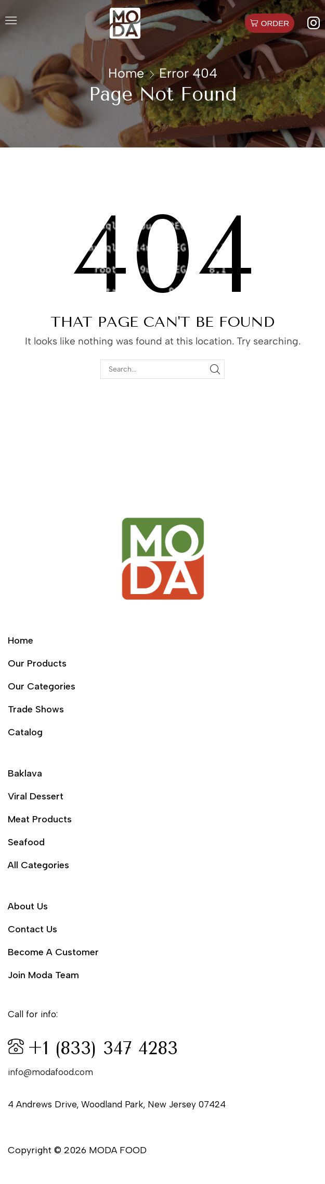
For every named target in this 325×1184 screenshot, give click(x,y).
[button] (11, 23)
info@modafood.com (50, 1072)
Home (126, 73)
